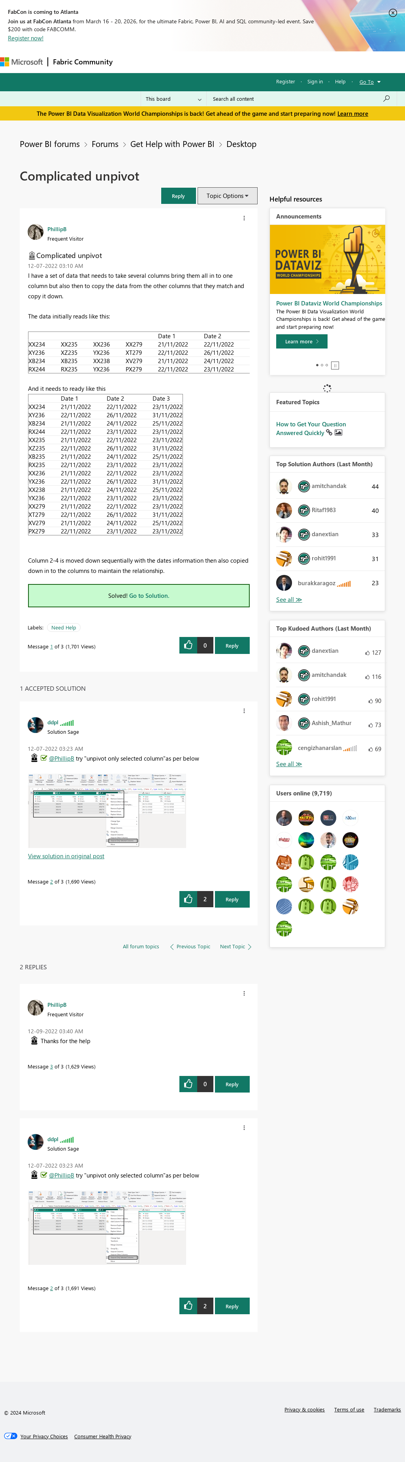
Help (340, 81)
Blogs (268, 61)
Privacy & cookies (304, 1409)
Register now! (25, 38)
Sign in (315, 81)
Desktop (241, 143)
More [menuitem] (295, 61)
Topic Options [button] (225, 196)
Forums (130, 61)
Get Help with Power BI (172, 143)
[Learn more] (302, 341)
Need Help (63, 627)
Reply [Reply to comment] (232, 899)
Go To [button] (367, 81)
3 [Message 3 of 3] (51, 1066)
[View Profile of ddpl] (52, 722)
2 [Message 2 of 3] (51, 881)
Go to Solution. (149, 595)
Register (285, 81)
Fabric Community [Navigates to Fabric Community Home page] (83, 61)
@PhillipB (61, 758)
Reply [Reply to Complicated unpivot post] (232, 645)
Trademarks (387, 1409)
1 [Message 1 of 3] (51, 646)
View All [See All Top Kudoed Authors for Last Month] (289, 764)
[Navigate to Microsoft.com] (21, 61)
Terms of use (349, 1409)
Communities (233, 61)
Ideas (198, 61)
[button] (178, 196)
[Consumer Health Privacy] (102, 1436)
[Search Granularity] (173, 98)
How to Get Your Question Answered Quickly (311, 428)
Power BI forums (50, 143)
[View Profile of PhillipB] (56, 229)
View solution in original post (66, 856)
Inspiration (165, 61)
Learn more (352, 113)
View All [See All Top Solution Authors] (289, 599)
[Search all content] (301, 98)
